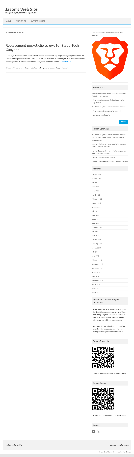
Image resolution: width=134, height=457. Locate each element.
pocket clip (54, 68)
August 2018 (96, 248)
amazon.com (116, 320)
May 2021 (95, 219)
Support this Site (38, 21)
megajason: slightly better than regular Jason (21, 13)
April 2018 (95, 256)
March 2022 (96, 195)
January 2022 (96, 203)
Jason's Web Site (21, 9)
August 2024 (96, 179)
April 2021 (95, 223)
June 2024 (95, 187)
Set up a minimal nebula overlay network (106, 111)
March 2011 (96, 292)
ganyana (46, 68)
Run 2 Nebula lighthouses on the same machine (109, 107)
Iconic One (103, 452)
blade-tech (34, 68)
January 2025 (96, 174)
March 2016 (96, 284)
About (8, 21)
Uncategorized (18, 68)
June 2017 (95, 276)
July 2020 (95, 231)
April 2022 (95, 191)
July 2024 (95, 183)
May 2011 (95, 288)
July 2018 (95, 252)
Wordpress (127, 452)
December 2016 (97, 280)
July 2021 (95, 211)
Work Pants (21, 21)
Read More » (66, 62)
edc (40, 68)
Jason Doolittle (97, 144)
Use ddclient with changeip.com (116, 162)
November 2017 (97, 268)
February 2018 (97, 260)
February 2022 (97, 199)
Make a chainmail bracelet (101, 115)
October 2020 (97, 227)
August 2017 (96, 272)
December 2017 (97, 264)
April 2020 (95, 236)
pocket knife (64, 68)
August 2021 (96, 207)
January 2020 (96, 240)
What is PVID (110, 157)
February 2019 (97, 244)
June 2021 (95, 215)
